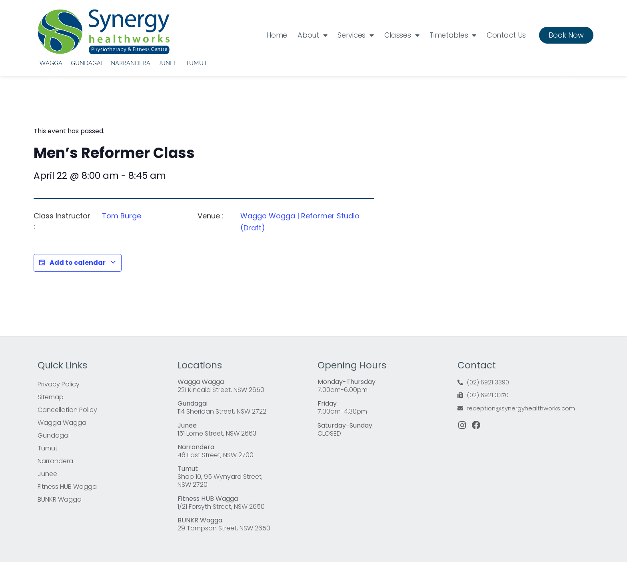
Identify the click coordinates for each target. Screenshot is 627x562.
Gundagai (86, 63)
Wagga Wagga (62, 422)
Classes (401, 35)
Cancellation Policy (67, 409)
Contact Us (506, 35)
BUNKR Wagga (60, 499)
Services (355, 35)
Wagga (51, 63)
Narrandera (130, 63)
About (312, 35)
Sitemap (51, 397)
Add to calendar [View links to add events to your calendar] (77, 263)
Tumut (196, 63)
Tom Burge (121, 216)
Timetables (452, 35)
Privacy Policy (59, 384)
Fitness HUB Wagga (67, 486)
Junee (167, 63)
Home (276, 35)
